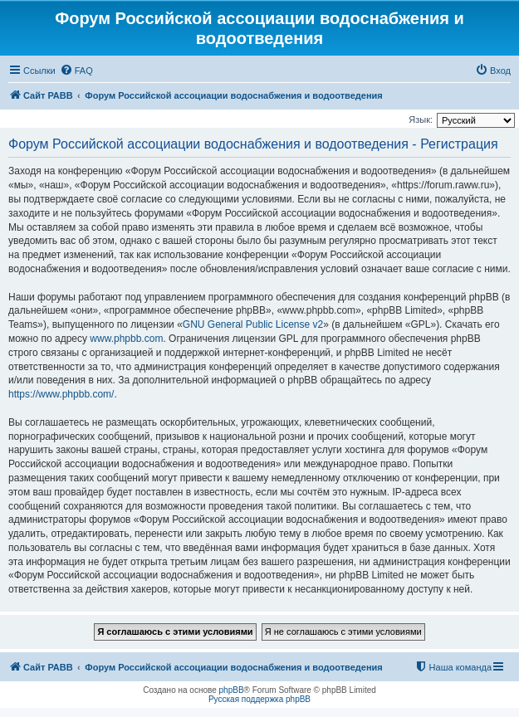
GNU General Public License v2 (253, 324)
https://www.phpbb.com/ (61, 394)
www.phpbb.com (126, 338)
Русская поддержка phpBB (259, 699)
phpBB (231, 690)
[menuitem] (76, 70)
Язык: (421, 119)
